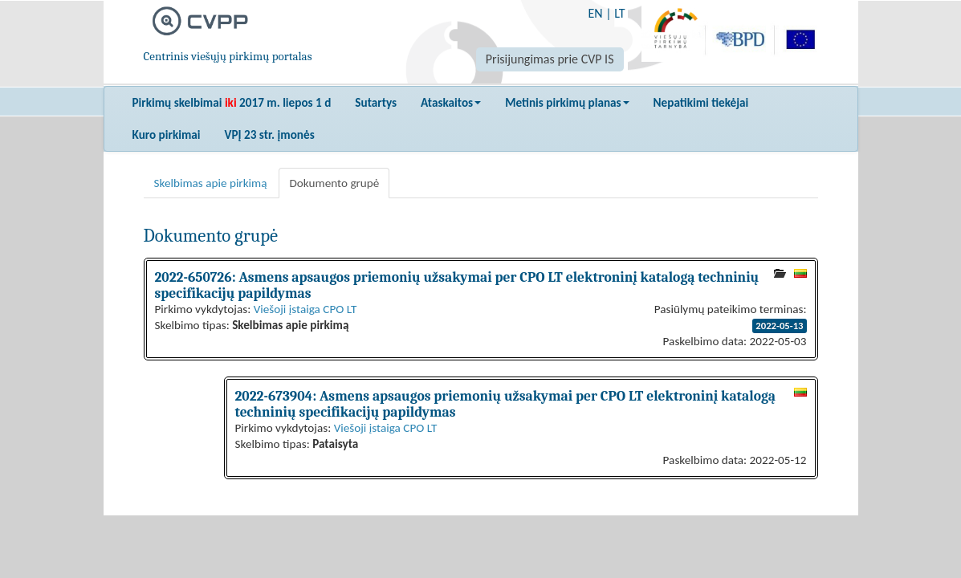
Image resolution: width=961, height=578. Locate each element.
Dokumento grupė (334, 183)
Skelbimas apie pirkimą (210, 183)
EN (595, 13)
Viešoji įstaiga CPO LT (305, 309)
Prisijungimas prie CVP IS (550, 59)
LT (619, 13)
